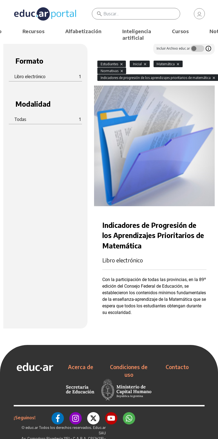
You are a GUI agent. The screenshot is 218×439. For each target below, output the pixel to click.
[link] (199, 13)
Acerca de (80, 367)
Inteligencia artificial (136, 34)
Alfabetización (83, 31)
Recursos (33, 31)
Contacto (177, 367)
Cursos (180, 31)
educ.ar (32, 427)
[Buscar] (142, 13)
